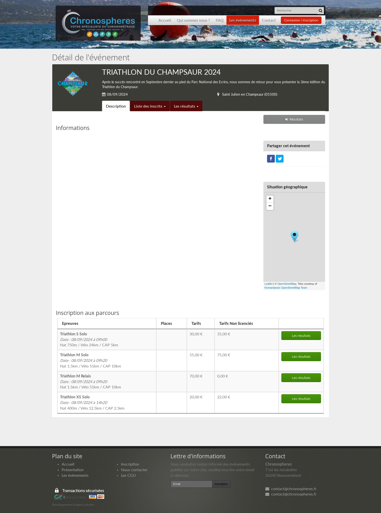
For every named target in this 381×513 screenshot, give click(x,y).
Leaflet (269, 283)
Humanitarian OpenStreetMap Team (286, 287)
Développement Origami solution (73, 504)
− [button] (269, 206)
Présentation (73, 469)
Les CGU (128, 475)
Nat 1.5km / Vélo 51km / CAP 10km (90, 360)
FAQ (220, 20)
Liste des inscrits (150, 106)
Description (116, 106)
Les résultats (186, 106)
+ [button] (269, 199)
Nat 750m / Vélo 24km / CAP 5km (89, 339)
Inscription (130, 464)
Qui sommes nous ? (193, 20)
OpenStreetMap (286, 283)
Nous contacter (134, 469)
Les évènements (242, 20)
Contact (269, 20)
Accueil (164, 20)
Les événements (75, 475)
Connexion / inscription (301, 20)
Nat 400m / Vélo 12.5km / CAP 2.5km (92, 402)
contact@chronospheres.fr (291, 488)
